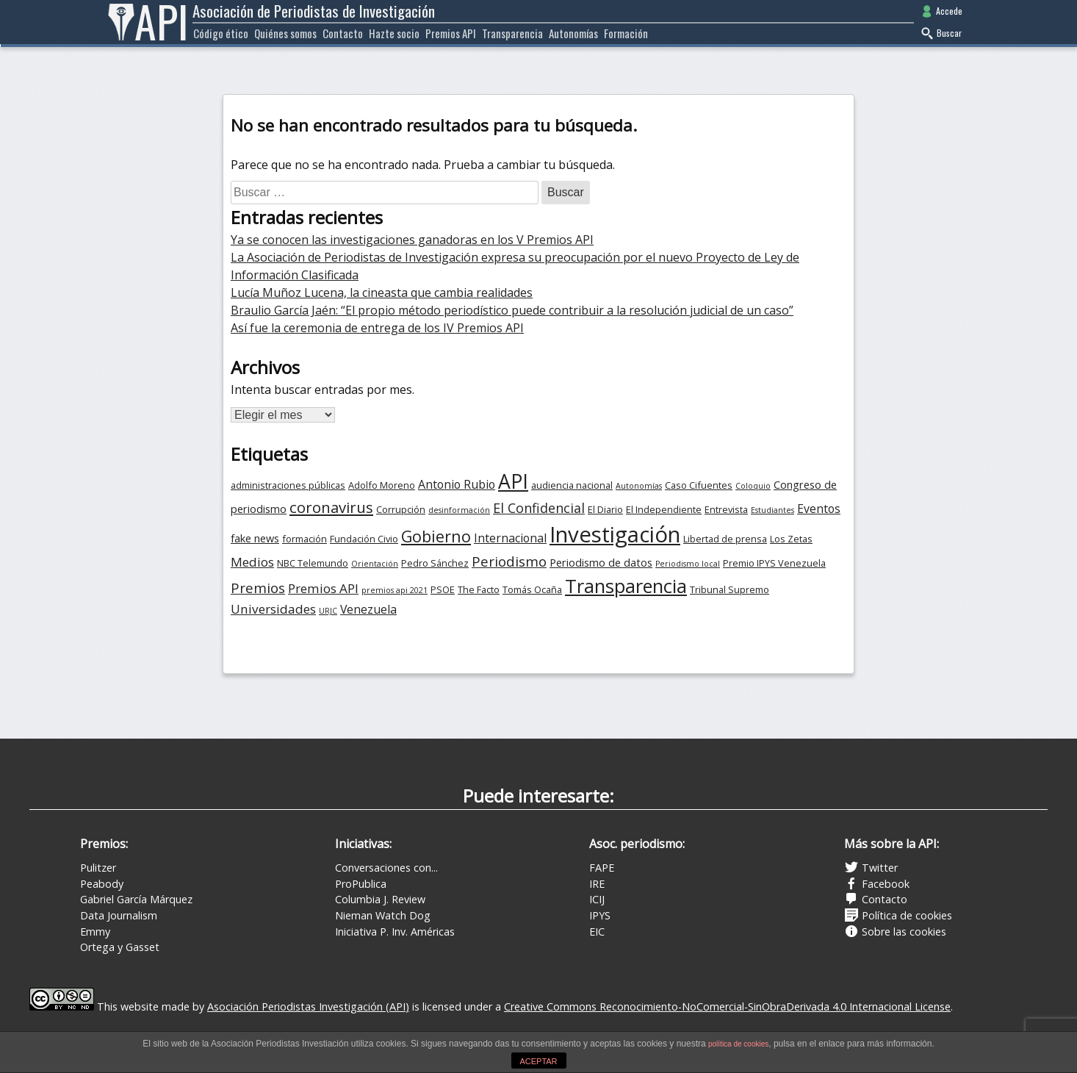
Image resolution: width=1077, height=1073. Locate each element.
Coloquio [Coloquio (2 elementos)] (753, 486)
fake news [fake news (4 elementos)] (255, 538)
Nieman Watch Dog (383, 915)
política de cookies (738, 1044)
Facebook (876, 884)
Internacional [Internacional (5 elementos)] (510, 538)
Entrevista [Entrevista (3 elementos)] (726, 509)
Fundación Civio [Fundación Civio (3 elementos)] (364, 538)
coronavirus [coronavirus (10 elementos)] (331, 507)
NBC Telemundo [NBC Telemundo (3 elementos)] (312, 563)
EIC (597, 932)
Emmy (95, 932)
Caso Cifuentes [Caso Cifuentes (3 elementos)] (698, 485)
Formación (626, 33)
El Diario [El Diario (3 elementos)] (605, 509)
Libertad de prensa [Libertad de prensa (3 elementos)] (725, 538)
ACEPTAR (538, 1061)
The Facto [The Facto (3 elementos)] (479, 589)
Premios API (450, 33)
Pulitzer (98, 868)
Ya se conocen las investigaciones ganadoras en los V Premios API (412, 240)
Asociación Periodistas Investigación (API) (308, 1006)
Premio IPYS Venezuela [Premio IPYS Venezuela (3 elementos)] (774, 563)
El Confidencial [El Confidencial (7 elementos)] (539, 508)
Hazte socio (394, 33)
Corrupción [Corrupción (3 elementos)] (400, 509)
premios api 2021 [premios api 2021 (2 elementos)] (394, 590)
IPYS (599, 915)
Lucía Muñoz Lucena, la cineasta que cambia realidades (382, 292)
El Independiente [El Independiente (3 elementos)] (664, 509)
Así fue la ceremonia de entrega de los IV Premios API (377, 328)
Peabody (101, 884)
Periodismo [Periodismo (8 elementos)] (509, 561)
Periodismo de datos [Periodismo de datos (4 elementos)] (601, 563)
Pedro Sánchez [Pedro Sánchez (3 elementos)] (435, 563)
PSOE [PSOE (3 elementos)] (443, 589)
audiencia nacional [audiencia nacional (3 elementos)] (572, 485)
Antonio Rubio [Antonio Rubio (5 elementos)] (456, 484)
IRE (597, 884)
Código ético (220, 33)
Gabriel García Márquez (136, 899)
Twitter (871, 868)
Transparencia (512, 33)
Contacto (343, 33)
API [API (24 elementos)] (513, 481)
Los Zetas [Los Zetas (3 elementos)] (791, 538)
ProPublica (360, 884)
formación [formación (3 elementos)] (304, 538)
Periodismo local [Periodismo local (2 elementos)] (687, 564)
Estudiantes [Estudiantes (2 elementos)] (772, 510)
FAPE (601, 868)
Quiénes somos (285, 33)
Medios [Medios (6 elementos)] (252, 561)
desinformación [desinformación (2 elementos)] (459, 510)
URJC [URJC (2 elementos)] (328, 611)
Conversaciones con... (386, 868)
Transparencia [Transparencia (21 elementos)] (626, 585)
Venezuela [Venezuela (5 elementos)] (368, 609)
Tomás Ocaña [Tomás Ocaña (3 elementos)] (532, 589)
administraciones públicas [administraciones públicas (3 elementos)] (288, 485)
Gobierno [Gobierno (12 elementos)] (436, 536)
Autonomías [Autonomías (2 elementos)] (639, 486)
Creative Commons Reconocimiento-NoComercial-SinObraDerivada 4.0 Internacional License (727, 1006)
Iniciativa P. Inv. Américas (395, 932)
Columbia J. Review (380, 899)
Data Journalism (118, 915)
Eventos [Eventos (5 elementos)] (818, 508)
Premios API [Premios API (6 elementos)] (323, 588)
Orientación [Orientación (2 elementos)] (374, 564)
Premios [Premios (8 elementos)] (258, 587)
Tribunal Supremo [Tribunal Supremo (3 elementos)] (729, 589)
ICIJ (597, 899)
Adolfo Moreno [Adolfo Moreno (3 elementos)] (381, 485)
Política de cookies (898, 915)
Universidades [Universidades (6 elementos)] (273, 608)
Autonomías (573, 33)
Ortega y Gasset (119, 947)
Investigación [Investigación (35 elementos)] (615, 534)
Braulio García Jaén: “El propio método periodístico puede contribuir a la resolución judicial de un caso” (512, 310)
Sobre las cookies (895, 932)
